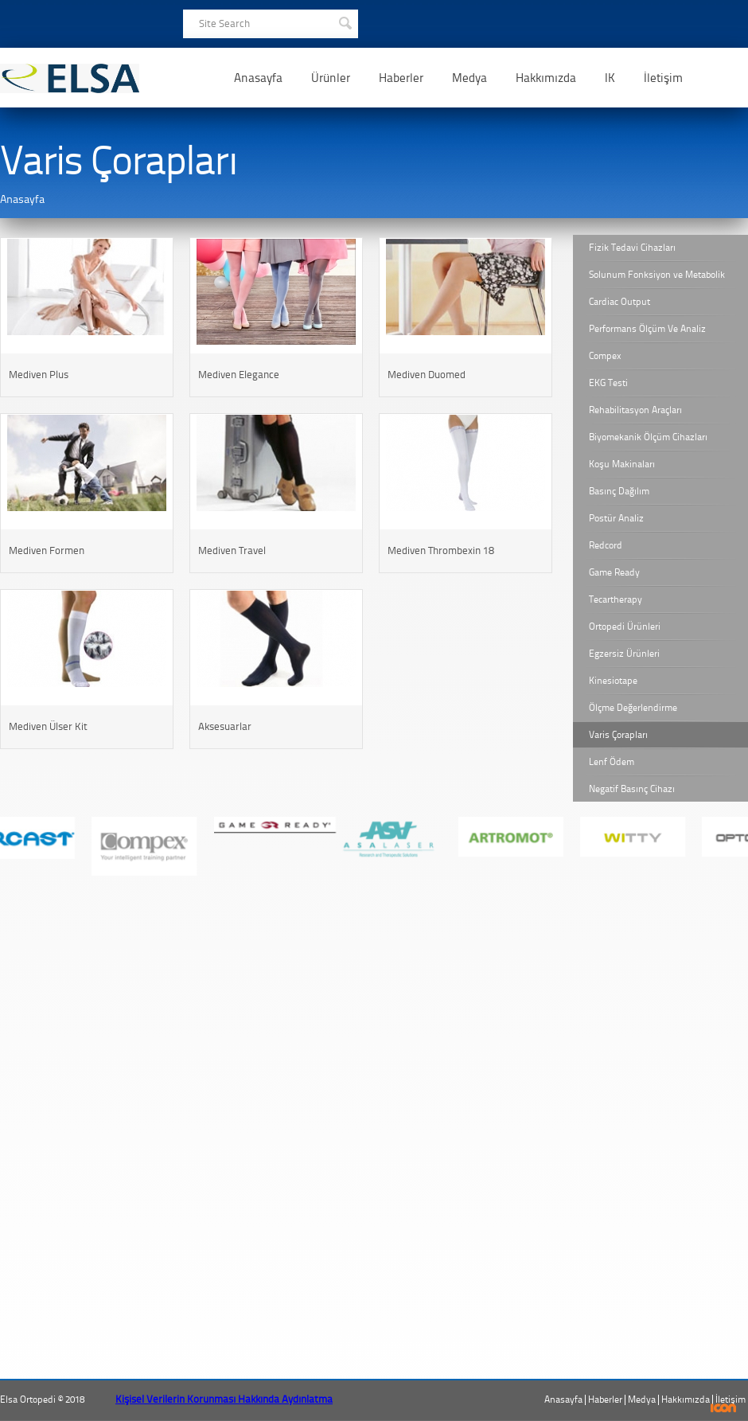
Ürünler (330, 78)
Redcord (605, 545)
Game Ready (614, 572)
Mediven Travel (232, 550)
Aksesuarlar (224, 726)
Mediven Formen (46, 550)
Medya (469, 78)
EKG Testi (608, 382)
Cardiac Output (619, 301)
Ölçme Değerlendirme (633, 707)
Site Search (224, 23)
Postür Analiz (616, 518)
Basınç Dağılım (619, 491)
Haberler (401, 78)
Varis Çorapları (618, 734)
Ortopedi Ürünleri (624, 626)
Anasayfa (258, 78)
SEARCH (345, 21)
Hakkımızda (546, 78)
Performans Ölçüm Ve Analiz (647, 328)
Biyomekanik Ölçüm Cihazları (648, 437)
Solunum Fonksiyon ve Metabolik (657, 274)
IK (610, 78)
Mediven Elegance (238, 375)
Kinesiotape (613, 680)
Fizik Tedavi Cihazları (632, 247)
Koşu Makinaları (622, 464)
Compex (605, 355)
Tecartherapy (615, 599)
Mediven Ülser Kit (48, 726)
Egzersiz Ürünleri (624, 653)
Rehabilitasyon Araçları (635, 410)
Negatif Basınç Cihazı (632, 788)
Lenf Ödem (611, 761)
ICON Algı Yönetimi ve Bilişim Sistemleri (723, 1408)
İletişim (663, 78)
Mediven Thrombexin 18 (441, 550)
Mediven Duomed (427, 375)
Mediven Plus (38, 375)
